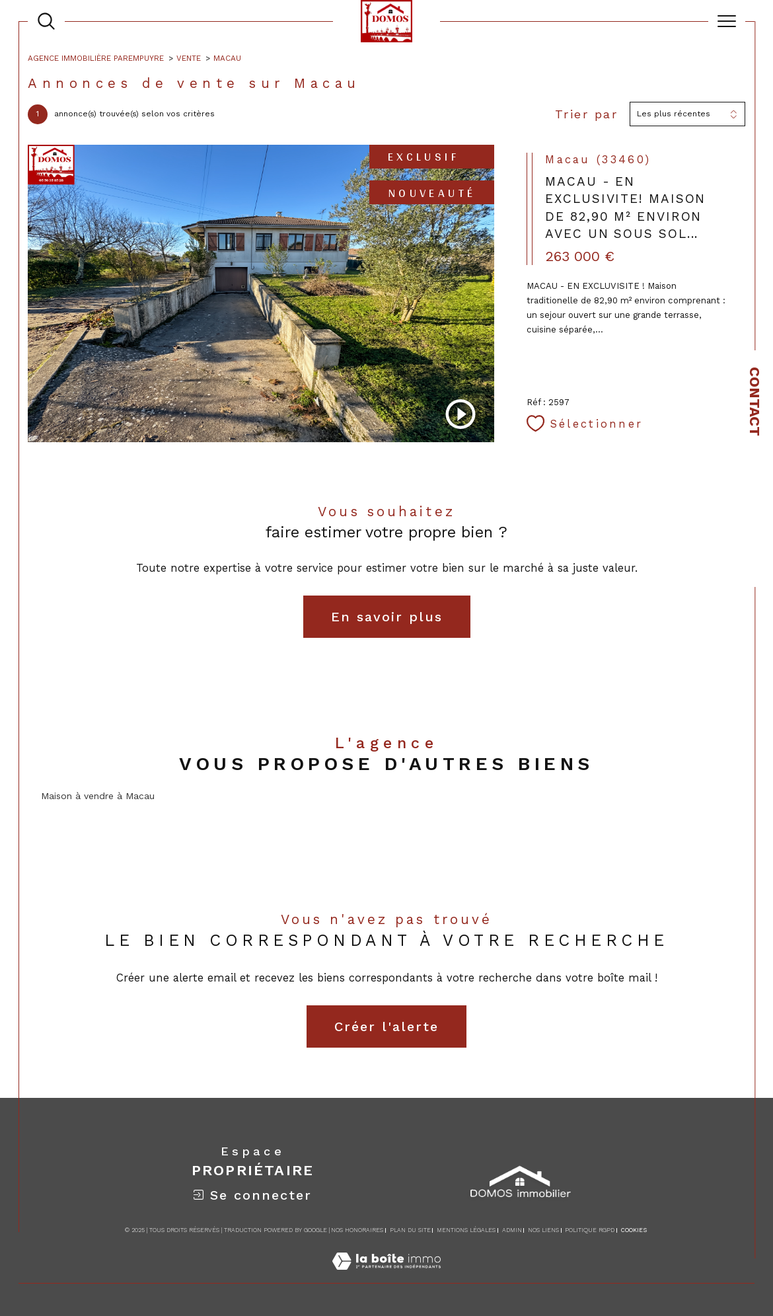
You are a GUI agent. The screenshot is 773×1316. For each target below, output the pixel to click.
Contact (755, 401)
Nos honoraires (357, 1230)
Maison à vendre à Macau (98, 796)
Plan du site (410, 1230)
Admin (512, 1230)
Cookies (634, 1230)
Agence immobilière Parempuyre (96, 58)
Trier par (586, 114)
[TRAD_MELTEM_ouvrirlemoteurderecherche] (46, 21)
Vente (188, 58)
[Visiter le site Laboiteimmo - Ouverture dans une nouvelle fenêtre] (386, 1275)
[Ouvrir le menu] (726, 21)
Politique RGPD (589, 1230)
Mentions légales (466, 1230)
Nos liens (543, 1230)
